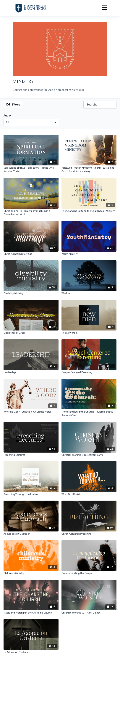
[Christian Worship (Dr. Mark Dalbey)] (88, 613)
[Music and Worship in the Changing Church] (31, 613)
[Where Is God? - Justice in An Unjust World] (31, 412)
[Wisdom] (88, 293)
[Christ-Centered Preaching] (88, 534)
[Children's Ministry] (31, 573)
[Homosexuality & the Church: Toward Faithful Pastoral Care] (88, 413)
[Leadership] (31, 372)
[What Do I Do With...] (88, 494)
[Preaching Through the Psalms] (31, 494)
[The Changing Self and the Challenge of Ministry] (88, 211)
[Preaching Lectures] (31, 455)
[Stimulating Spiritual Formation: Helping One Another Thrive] (31, 169)
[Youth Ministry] (88, 254)
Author (8, 115)
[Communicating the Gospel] (88, 573)
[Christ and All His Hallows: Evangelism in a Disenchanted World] (31, 212)
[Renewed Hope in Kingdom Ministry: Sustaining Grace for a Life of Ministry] (88, 169)
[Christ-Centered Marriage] (31, 254)
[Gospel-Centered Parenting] (88, 372)
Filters (13, 104)
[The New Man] (88, 333)
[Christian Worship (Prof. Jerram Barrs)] (88, 455)
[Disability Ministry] (31, 293)
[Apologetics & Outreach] (31, 534)
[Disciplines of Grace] (31, 333)
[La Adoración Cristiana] (31, 652)
